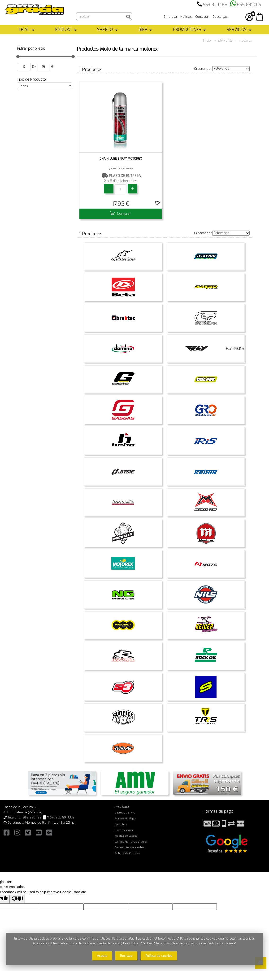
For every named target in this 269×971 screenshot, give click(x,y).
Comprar (120, 214)
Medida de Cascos (126, 836)
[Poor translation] (17, 899)
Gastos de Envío (125, 812)
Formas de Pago (125, 818)
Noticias (186, 17)
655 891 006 (249, 4)
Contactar (202, 17)
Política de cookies (158, 956)
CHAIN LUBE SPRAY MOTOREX (121, 159)
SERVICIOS (237, 29)
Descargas (220, 17)
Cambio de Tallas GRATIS (131, 842)
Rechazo (126, 956)
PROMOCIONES (187, 29)
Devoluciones (124, 830)
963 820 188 (215, 4)
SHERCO (105, 29)
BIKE (143, 29)
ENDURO (63, 29)
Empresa (170, 17)
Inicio (207, 40)
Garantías (120, 824)
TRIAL (24, 29)
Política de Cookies (127, 853)
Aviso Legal (122, 807)
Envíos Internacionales (129, 847)
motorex (245, 40)
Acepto (102, 956)
